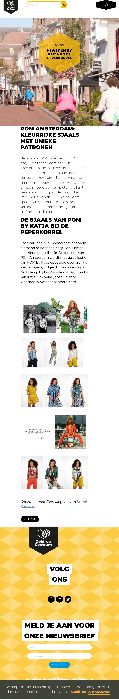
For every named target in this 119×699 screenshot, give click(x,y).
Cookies (78, 692)
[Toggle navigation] (105, 13)
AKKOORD (99, 692)
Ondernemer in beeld (40, 679)
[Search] (44, 5)
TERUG (30, 519)
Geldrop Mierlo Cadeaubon (75, 679)
